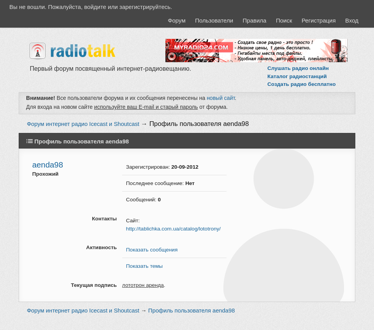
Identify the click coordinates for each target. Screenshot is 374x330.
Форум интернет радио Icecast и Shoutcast (83, 124)
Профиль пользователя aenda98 (199, 123)
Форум (177, 20)
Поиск (284, 20)
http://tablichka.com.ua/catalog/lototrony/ (173, 229)
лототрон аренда (143, 285)
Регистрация (319, 20)
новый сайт (221, 98)
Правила (255, 20)
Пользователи (214, 20)
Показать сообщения (151, 250)
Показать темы (144, 266)
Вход (351, 20)
